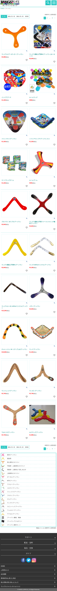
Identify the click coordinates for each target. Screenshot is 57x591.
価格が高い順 (19, 16)
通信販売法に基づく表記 (8, 578)
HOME (2, 8)
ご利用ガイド (5, 570)
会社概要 (3, 574)
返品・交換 (28, 548)
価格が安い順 (11, 16)
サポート (28, 537)
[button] (54, 18)
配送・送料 (28, 543)
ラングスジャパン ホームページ (10, 586)
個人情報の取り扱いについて (9, 582)
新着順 (26, 16)
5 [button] (52, 18)
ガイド (28, 553)
